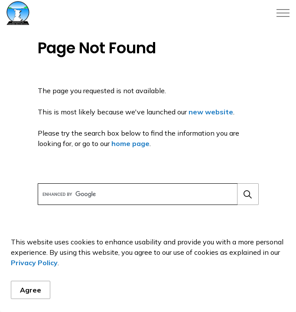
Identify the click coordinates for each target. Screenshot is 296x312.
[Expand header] (283, 13)
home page (130, 143)
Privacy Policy (34, 262)
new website (211, 111)
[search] (147, 194)
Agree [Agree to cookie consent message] (30, 290)
